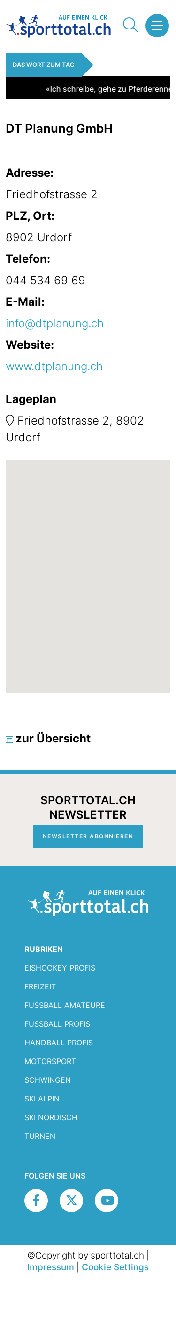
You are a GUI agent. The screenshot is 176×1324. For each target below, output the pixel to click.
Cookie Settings (115, 1267)
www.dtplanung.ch (54, 366)
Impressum (50, 1267)
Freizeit (40, 986)
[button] (154, 25)
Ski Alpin (42, 1098)
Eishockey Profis (59, 967)
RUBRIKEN (43, 949)
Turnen (39, 1136)
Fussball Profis (57, 1024)
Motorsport (50, 1061)
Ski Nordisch (50, 1117)
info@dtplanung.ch (55, 323)
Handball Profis (58, 1042)
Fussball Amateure (64, 1005)
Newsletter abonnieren (88, 836)
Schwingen (47, 1080)
